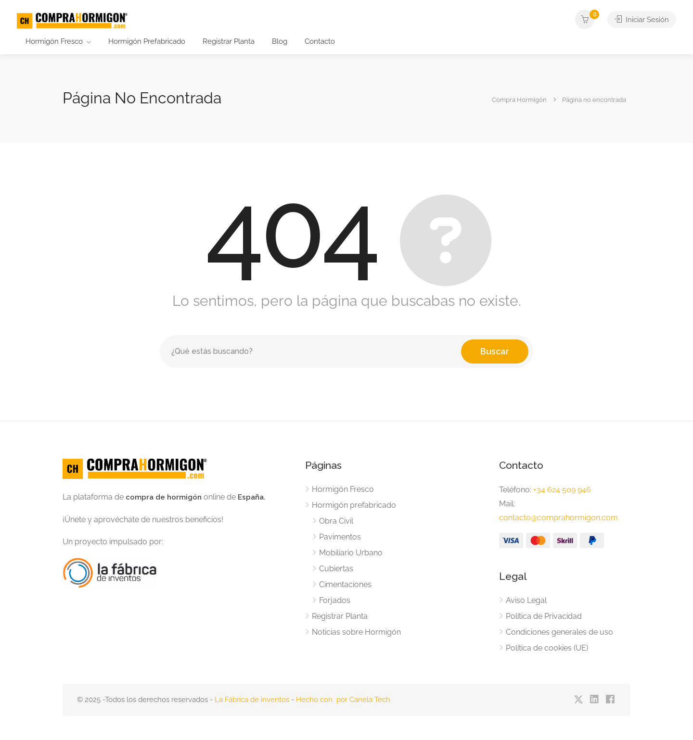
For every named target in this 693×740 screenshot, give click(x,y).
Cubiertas (336, 568)
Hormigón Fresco (54, 41)
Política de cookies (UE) (547, 647)
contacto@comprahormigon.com (558, 517)
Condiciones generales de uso (559, 632)
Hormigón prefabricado (354, 505)
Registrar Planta (229, 41)
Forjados (334, 600)
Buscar (494, 351)
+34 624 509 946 (562, 489)
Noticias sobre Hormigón (356, 632)
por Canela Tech (363, 699)
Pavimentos (340, 536)
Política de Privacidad (544, 616)
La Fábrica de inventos (252, 699)
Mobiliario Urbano (351, 552)
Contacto (320, 41)
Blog (279, 41)
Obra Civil (336, 521)
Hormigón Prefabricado (146, 41)
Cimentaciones (345, 584)
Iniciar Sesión (642, 19)
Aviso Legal (526, 600)
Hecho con (316, 699)
